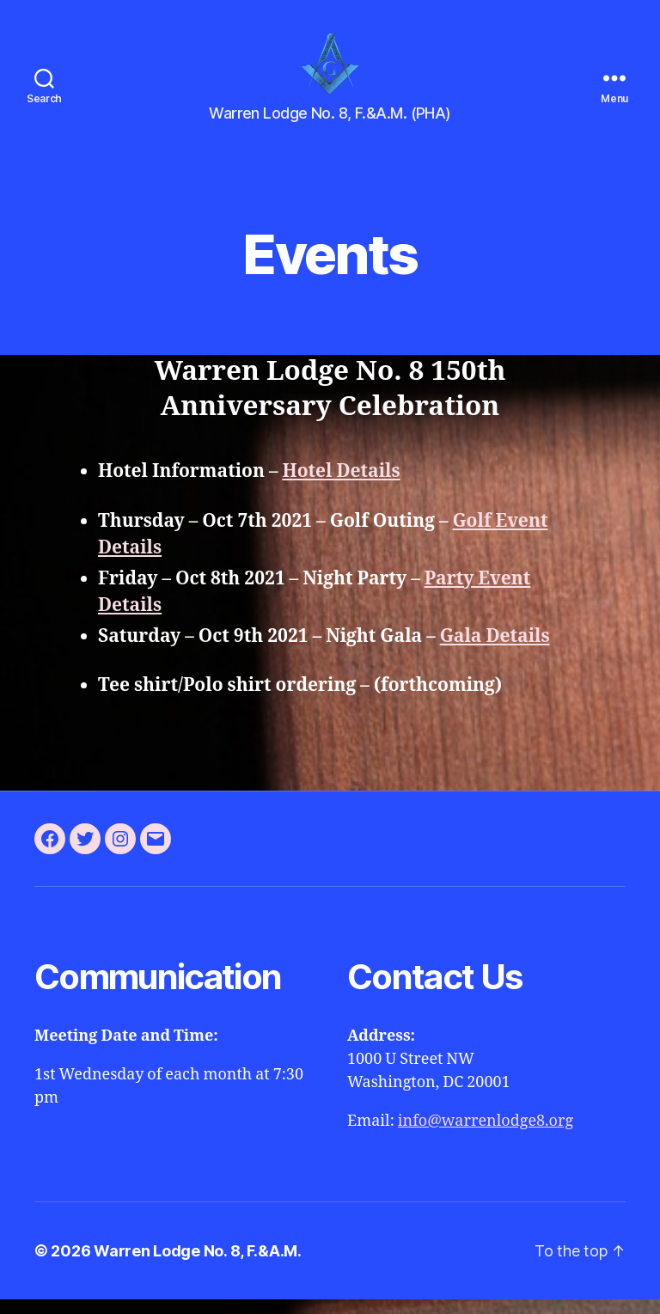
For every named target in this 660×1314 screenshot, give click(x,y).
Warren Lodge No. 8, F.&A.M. (198, 1265)
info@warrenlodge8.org (485, 1136)
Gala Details (495, 650)
